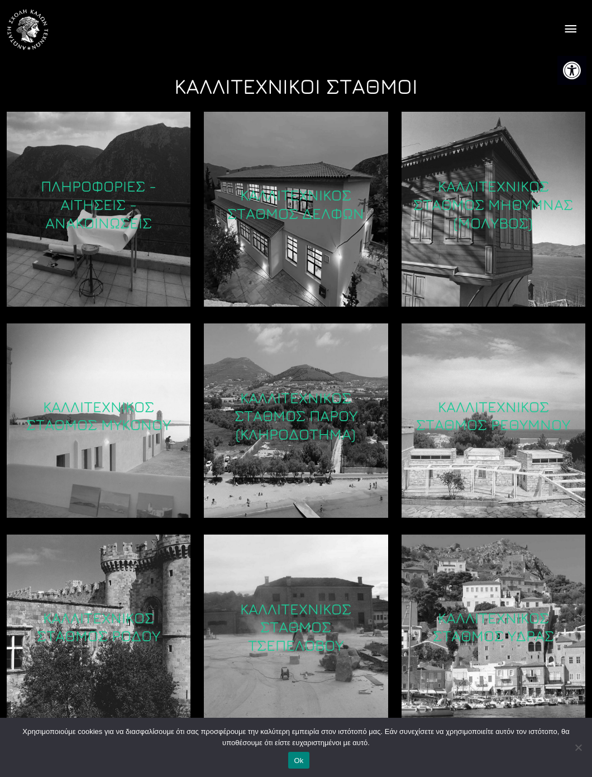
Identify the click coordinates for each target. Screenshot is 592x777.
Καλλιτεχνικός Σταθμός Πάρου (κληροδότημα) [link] (296, 416)
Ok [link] (298, 760)
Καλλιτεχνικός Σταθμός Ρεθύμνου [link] (493, 416)
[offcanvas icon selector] (570, 30)
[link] (571, 70)
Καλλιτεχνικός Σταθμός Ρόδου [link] (98, 627)
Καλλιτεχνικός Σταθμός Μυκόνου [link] (98, 416)
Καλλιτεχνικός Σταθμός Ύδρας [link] (493, 627)
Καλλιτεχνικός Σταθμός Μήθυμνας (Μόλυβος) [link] (493, 205)
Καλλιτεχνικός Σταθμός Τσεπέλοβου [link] (295, 627)
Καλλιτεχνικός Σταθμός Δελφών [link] (295, 205)
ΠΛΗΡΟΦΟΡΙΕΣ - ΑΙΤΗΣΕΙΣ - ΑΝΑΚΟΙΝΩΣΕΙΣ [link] (98, 205)
